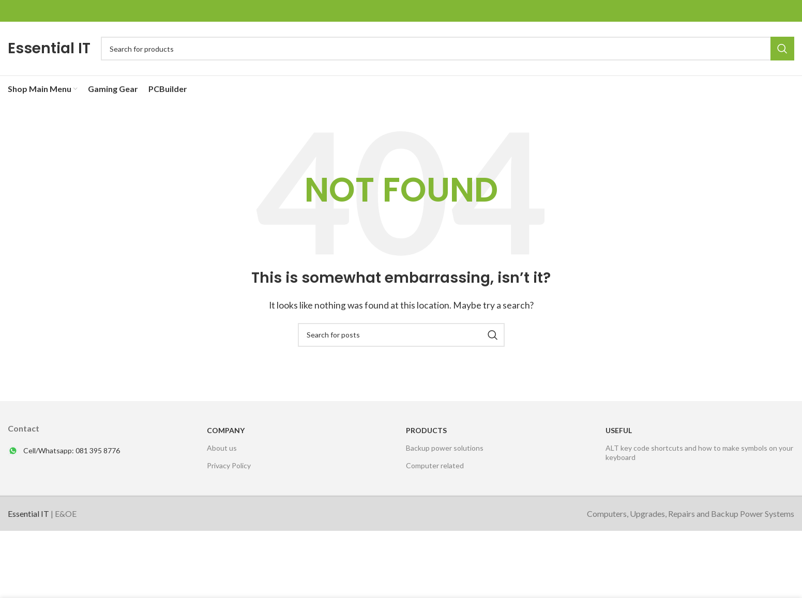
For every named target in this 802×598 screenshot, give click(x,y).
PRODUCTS (426, 430)
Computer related (435, 465)
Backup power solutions (444, 447)
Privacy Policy (229, 465)
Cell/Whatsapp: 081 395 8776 (71, 450)
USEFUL (619, 430)
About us (222, 447)
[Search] (447, 48)
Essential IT (49, 48)
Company (226, 430)
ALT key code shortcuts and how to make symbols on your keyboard (699, 452)
